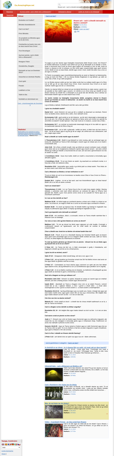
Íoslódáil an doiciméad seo (28, 99)
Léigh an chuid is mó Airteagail (88, 12)
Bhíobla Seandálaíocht (27, 25)
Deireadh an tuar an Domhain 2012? (29, 71)
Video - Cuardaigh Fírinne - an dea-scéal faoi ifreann (65, 422)
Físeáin (21, 86)
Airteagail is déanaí (64, 12)
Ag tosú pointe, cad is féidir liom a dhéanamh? (35, 12)
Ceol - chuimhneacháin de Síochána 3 (30, 104)
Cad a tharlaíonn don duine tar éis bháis (61, 385)
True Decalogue (24, 51)
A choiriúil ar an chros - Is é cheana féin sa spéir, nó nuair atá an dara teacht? (75, 347)
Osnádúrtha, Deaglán (26, 66)
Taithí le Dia (23, 94)
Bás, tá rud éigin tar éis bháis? (57, 403)
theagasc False (24, 61)
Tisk (78, 31)
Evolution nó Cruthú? (26, 20)
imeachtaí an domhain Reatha (29, 77)
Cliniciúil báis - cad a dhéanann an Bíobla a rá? (63, 366)
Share (4, 454)
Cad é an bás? (24, 29)
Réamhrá (9, 12)
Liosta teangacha (7, 451)
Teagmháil (9, 15)
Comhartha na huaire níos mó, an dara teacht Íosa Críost (30, 45)
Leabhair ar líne (24, 90)
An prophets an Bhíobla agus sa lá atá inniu (29, 39)
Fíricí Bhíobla (23, 33)
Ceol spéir (22, 81)
